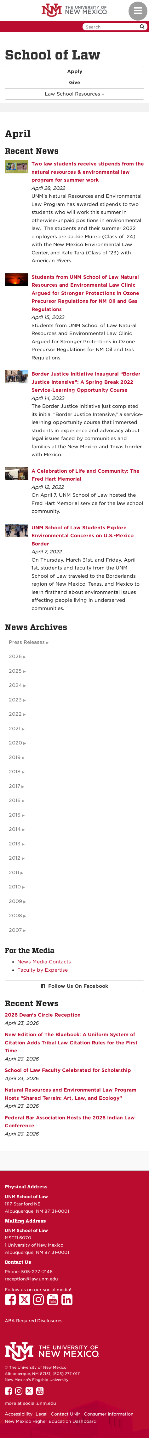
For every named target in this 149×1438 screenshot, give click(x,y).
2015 (14, 815)
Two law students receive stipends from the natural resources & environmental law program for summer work (88, 172)
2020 (15, 743)
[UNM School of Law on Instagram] (40, 1302)
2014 (15, 829)
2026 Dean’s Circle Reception (43, 1015)
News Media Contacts (44, 962)
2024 (15, 685)
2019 (14, 757)
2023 (15, 700)
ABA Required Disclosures (33, 1320)
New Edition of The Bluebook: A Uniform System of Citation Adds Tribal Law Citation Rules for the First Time (71, 1043)
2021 (14, 728)
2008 (15, 915)
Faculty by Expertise (42, 970)
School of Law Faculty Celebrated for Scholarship (68, 1070)
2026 (15, 656)
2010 (15, 887)
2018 (14, 772)
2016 (14, 800)
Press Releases (27, 642)
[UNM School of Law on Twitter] (26, 1302)
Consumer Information (109, 1413)
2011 (14, 872)
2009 (15, 901)
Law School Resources (74, 94)
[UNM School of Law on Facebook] (12, 1302)
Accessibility (18, 1413)
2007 (15, 930)
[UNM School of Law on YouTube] (54, 1302)
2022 (15, 714)
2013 (14, 844)
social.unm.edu (39, 1403)
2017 (14, 786)
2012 (14, 858)
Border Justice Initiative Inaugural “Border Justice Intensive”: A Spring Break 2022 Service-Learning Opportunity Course (86, 382)
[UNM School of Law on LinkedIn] (68, 1302)
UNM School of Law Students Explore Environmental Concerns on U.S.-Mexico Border (83, 536)
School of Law (52, 55)
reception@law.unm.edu (31, 1278)
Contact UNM (66, 1413)
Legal (42, 1413)
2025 (15, 671)
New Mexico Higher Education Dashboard (50, 1421)
